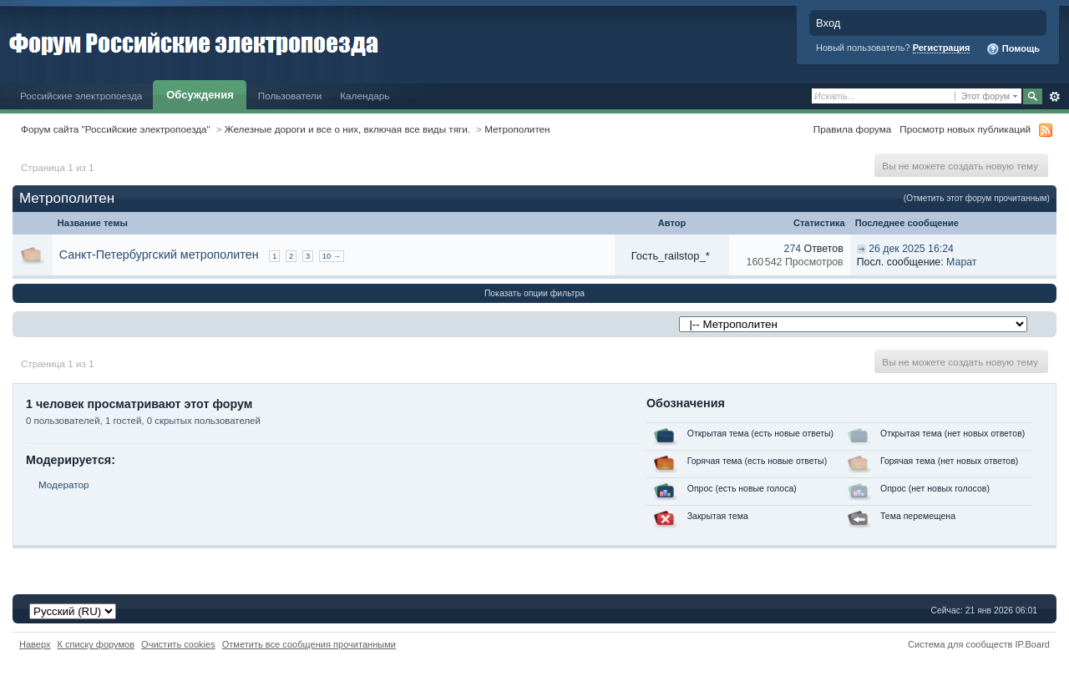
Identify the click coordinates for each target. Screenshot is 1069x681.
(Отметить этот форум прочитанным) (977, 198)
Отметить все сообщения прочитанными (309, 644)
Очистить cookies (178, 644)
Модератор (63, 484)
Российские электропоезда (81, 95)
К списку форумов (96, 644)
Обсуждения (199, 94)
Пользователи (290, 95)
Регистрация (941, 48)
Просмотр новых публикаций (965, 129)
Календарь (364, 95)
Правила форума (852, 129)
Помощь (1013, 49)
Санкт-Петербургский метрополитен (159, 254)
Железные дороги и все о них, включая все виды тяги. (347, 129)
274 (793, 249)
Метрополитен (517, 129)
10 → (331, 256)
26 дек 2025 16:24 (911, 249)
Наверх (35, 644)
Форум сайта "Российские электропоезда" (115, 129)
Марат (961, 262)
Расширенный (1054, 96)
